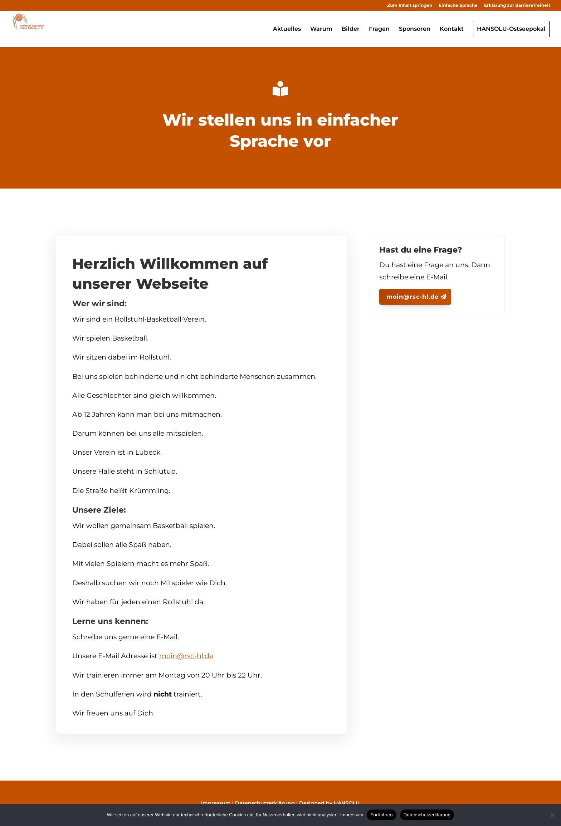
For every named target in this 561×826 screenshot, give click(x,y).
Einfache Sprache (458, 5)
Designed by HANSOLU (329, 803)
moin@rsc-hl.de (186, 656)
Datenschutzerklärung (265, 803)
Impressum (216, 803)
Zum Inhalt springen (409, 5)
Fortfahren (381, 814)
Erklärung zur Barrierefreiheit (517, 5)
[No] (552, 814)
